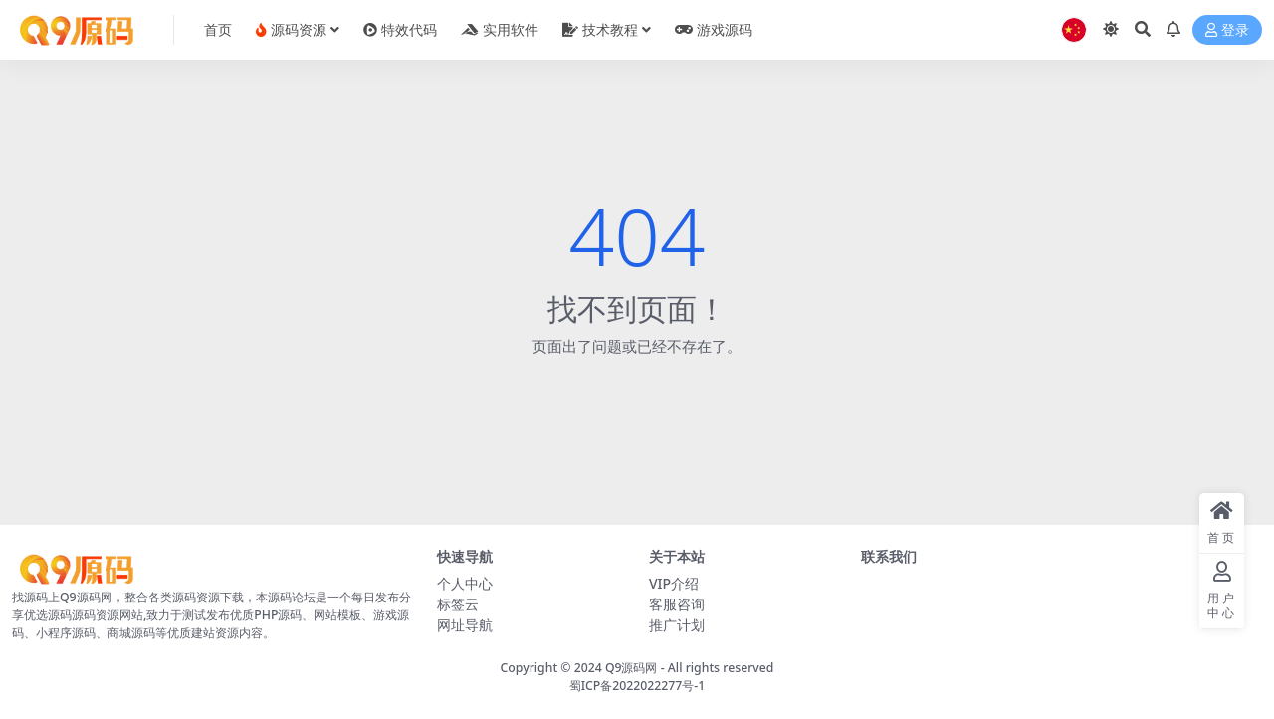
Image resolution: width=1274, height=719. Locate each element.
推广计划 (677, 624)
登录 (1227, 30)
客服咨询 (677, 604)
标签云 (458, 604)
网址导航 (465, 624)
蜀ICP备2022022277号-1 (637, 685)
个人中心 (465, 583)
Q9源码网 (631, 667)
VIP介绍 (674, 583)
